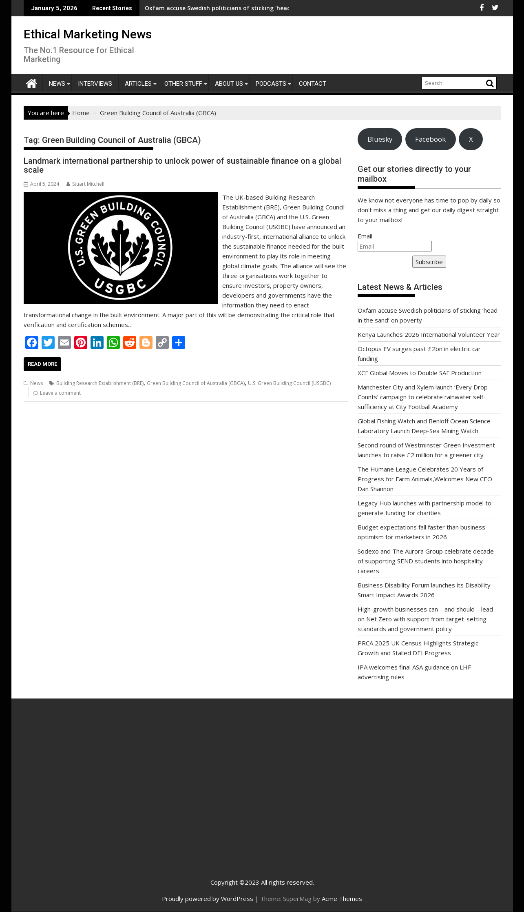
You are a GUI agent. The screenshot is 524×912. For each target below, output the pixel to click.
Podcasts (271, 83)
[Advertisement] (101, 792)
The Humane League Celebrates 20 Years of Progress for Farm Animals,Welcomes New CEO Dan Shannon (425, 479)
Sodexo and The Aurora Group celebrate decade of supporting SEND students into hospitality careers (426, 561)
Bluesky (379, 139)
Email (365, 236)
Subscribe (429, 262)
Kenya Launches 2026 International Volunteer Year (429, 334)
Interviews (95, 83)
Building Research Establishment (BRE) (100, 383)
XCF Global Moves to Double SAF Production (420, 373)
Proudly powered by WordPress (207, 898)
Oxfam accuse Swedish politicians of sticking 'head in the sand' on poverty (197, 8)
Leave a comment (60, 392)
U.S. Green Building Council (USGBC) (289, 383)
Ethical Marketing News (88, 34)
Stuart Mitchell (85, 183)
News (57, 83)
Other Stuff (183, 83)
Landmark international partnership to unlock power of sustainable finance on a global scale (182, 165)
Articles (138, 83)
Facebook (430, 139)
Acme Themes (342, 898)
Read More (42, 364)
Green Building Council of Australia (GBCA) (196, 383)
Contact (312, 83)
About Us (229, 83)
